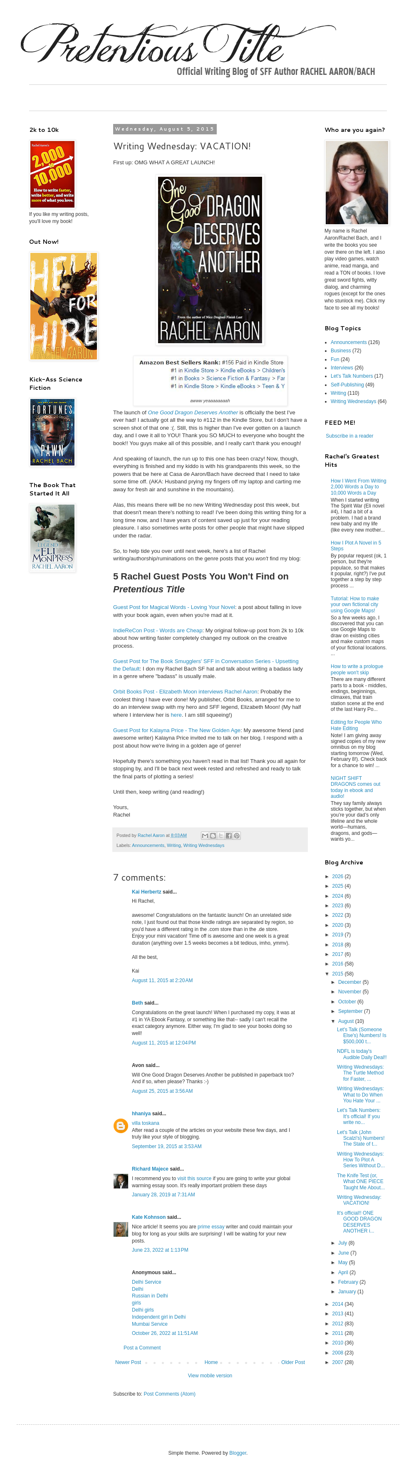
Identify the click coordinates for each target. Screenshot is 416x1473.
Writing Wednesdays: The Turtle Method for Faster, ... (360, 1073)
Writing (174, 845)
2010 (338, 1343)
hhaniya (141, 1114)
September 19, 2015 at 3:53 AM (167, 1146)
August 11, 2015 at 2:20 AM (162, 980)
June (344, 1253)
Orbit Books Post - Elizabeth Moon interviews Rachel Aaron (185, 691)
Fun (335, 359)
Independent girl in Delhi (159, 1317)
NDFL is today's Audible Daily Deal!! (362, 1054)
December (350, 982)
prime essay (211, 1227)
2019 (338, 935)
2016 (338, 964)
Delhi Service (146, 1282)
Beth (137, 1003)
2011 (338, 1333)
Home (211, 1362)
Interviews (342, 368)
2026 (338, 876)
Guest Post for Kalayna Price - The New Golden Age (176, 730)
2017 (338, 954)
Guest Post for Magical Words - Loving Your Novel (174, 607)
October (347, 1002)
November (350, 992)
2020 (338, 925)
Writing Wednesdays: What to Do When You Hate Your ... (360, 1095)
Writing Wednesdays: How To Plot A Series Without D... (361, 1160)
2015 (338, 974)
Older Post (293, 1362)
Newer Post (128, 1362)
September (351, 1011)
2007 (338, 1362)
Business (341, 351)
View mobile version (210, 1376)
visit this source (194, 1178)
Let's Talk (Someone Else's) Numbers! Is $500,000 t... (361, 1036)
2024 (338, 896)
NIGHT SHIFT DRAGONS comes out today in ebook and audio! (355, 787)
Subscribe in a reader (349, 436)
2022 (338, 915)
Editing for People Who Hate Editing (356, 725)
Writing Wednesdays (204, 845)
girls (136, 1303)
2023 (338, 906)
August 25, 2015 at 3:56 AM (162, 1091)
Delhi (137, 1289)
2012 (338, 1324)
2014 (338, 1304)
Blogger (237, 1453)
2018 (338, 945)
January (347, 1292)
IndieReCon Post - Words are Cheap (158, 630)
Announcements (148, 845)
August (346, 1021)
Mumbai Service (150, 1324)
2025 (338, 886)
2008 (338, 1353)
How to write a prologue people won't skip (357, 669)
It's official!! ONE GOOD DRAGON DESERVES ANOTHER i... (359, 1222)
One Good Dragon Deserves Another (193, 412)
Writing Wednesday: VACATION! (359, 1200)
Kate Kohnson (149, 1217)
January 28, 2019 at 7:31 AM (163, 1195)
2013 (338, 1314)
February (348, 1282)
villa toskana (145, 1123)
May (343, 1262)
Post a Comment (142, 1348)
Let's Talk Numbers (352, 376)
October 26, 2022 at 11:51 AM (165, 1333)
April (343, 1272)
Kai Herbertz (146, 892)
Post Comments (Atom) (170, 1394)
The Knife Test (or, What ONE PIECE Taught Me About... (361, 1182)
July (343, 1243)
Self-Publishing (347, 385)
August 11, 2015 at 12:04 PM (164, 1043)
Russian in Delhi (150, 1296)
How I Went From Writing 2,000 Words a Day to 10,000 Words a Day (358, 487)
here (176, 715)
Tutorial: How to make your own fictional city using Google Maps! (355, 605)
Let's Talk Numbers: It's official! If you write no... (359, 1116)
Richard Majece (150, 1169)
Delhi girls (143, 1310)
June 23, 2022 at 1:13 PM (160, 1250)
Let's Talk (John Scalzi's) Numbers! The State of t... (361, 1138)
